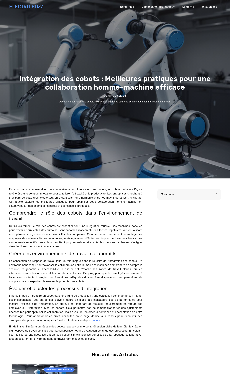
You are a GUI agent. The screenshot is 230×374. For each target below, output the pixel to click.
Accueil (63, 101)
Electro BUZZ (26, 7)
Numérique (127, 6)
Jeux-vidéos (209, 6)
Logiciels (188, 6)
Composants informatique (158, 6)
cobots (96, 320)
